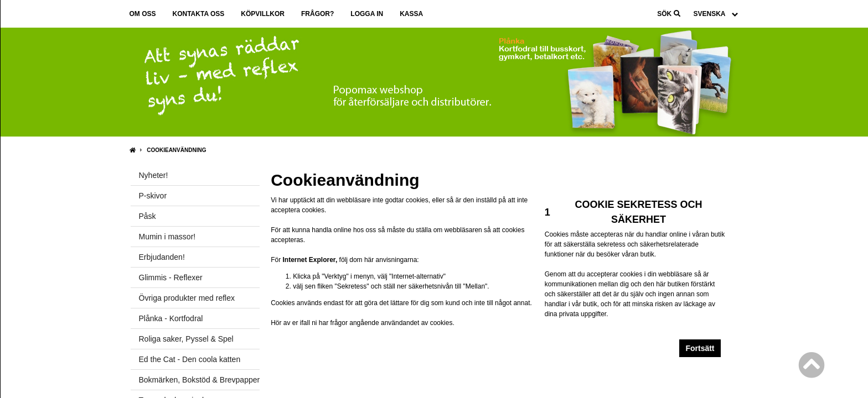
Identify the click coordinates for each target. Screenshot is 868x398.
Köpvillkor (263, 14)
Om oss (143, 14)
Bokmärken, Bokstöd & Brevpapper (199, 379)
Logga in (366, 14)
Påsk (147, 216)
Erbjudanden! (162, 257)
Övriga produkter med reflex (187, 298)
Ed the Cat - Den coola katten (190, 359)
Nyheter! (153, 175)
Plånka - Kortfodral (171, 318)
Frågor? (317, 14)
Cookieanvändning (176, 150)
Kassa (411, 14)
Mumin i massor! (167, 236)
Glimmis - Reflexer (171, 277)
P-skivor (153, 195)
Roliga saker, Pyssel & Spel (186, 338)
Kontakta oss (199, 14)
